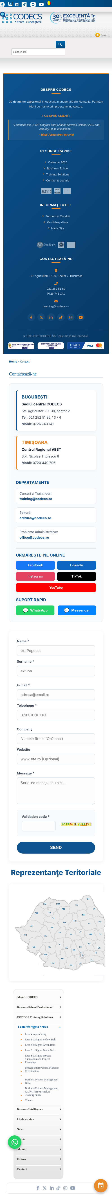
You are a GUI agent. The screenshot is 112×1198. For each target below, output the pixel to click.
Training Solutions (56, 174)
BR (99, 948)
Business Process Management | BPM (42, 1081)
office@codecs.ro (34, 537)
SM (45, 904)
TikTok (77, 576)
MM (58, 904)
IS (94, 909)
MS (64, 922)
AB (52, 927)
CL (91, 959)
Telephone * (27, 705)
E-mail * (23, 685)
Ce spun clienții (56, 115)
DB (74, 950)
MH (45, 954)
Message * (25, 773)
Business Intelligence (30, 1109)
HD (46, 936)
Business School (55, 168)
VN (90, 934)
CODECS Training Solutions (35, 1017)
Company (25, 729)
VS (100, 921)
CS (34, 947)
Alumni (21, 1149)
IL (96, 952)
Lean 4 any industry (36, 1034)
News (20, 1129)
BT (88, 899)
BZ (89, 943)
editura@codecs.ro (35, 518)
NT (83, 915)
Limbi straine (25, 1119)
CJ (53, 918)
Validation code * (35, 816)
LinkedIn (76, 565)
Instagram (35, 576)
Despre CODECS (56, 89)
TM (25, 935)
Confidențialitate (56, 222)
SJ (49, 912)
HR (75, 921)
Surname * (25, 661)
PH (80, 947)
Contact (104, 35)
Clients (29, 1100)
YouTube (56, 587)
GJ (49, 947)
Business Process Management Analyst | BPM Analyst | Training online (41, 1092)
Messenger (77, 610)
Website (23, 749)
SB (59, 932)
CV (80, 931)
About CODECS (27, 997)
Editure (21, 1159)
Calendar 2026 (56, 162)
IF (81, 952)
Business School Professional (35, 1007)
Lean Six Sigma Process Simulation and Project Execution (38, 1059)
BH (36, 913)
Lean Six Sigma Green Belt (40, 1044)
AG (66, 948)
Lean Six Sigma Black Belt (39, 1050)
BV (71, 934)
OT (62, 959)
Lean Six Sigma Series (33, 1027)
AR (31, 926)
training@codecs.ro (36, 499)
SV (76, 905)
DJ (53, 963)
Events (21, 1139)
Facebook (35, 565)
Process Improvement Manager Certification (42, 1069)
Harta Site (56, 228)
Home (13, 361)
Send (56, 847)
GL (100, 934)
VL (59, 944)
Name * (23, 641)
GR (80, 963)
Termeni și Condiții (55, 216)
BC (89, 923)
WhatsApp (35, 610)
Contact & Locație (56, 180)
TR (71, 965)
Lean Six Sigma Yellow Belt (40, 1039)
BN (63, 909)
